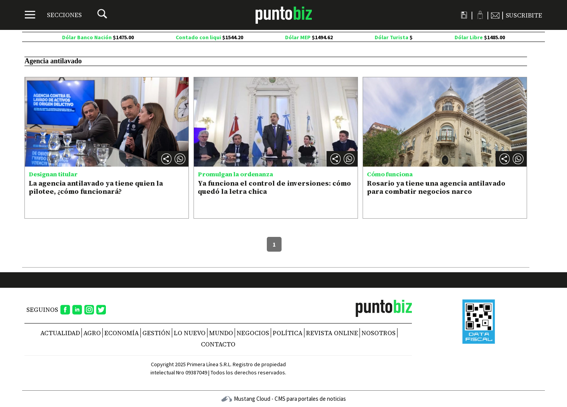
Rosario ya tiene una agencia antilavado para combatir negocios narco (436, 187)
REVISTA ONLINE (332, 333)
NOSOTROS (378, 333)
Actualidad (60, 333)
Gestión (156, 333)
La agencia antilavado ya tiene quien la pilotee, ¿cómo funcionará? (96, 187)
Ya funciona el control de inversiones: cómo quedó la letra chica (274, 187)
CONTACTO (218, 344)
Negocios (253, 333)
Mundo (221, 333)
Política (288, 333)
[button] (180, 159)
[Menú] (53, 14)
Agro (92, 333)
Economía (121, 333)
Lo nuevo (190, 333)
